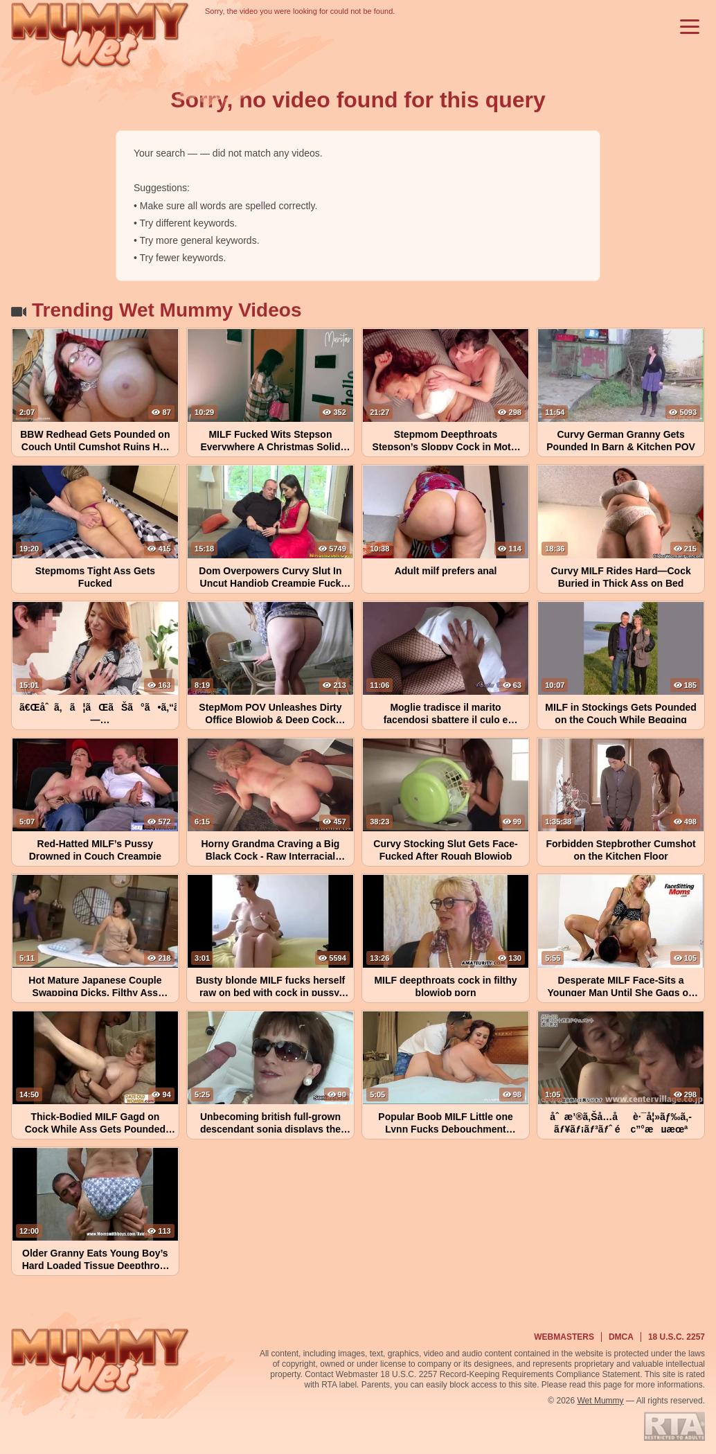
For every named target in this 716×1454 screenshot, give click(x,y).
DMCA (621, 1337)
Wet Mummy (601, 1401)
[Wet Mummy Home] (100, 36)
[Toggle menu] (689, 26)
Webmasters (564, 1337)
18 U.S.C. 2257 (676, 1337)
